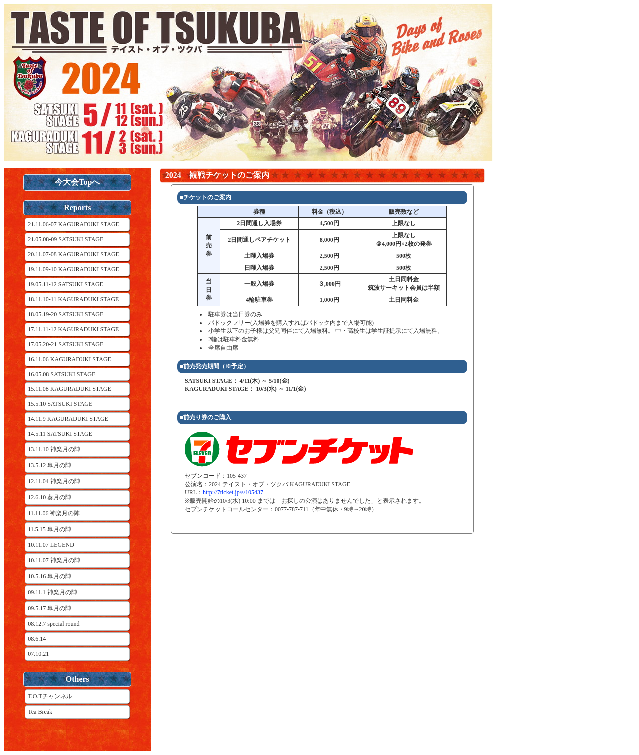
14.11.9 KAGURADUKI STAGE (68, 418)
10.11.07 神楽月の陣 (54, 560)
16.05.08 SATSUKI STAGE (61, 374)
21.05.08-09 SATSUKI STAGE (65, 239)
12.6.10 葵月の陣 (49, 497)
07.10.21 (38, 653)
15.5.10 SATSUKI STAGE (60, 403)
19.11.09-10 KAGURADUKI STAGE (73, 269)
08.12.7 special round (53, 623)
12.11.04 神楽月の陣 (54, 481)
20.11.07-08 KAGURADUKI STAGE (73, 254)
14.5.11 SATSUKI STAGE (60, 433)
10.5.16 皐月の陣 (49, 576)
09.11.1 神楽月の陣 (52, 592)
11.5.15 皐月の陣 (49, 529)
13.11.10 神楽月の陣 (54, 449)
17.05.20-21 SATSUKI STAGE (65, 344)
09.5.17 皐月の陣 (49, 608)
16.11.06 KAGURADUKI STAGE (69, 359)
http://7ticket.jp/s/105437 (233, 492)
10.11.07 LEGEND (51, 544)
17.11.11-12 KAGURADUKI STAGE (73, 329)
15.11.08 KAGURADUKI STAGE (69, 388)
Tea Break (40, 711)
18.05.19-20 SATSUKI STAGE (65, 314)
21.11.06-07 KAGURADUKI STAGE (73, 224)
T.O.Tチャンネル (50, 696)
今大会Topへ (77, 182)
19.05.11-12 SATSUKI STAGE (65, 284)
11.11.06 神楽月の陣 (54, 513)
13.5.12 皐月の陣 (49, 465)
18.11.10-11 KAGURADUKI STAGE (73, 299)
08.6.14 (37, 638)
